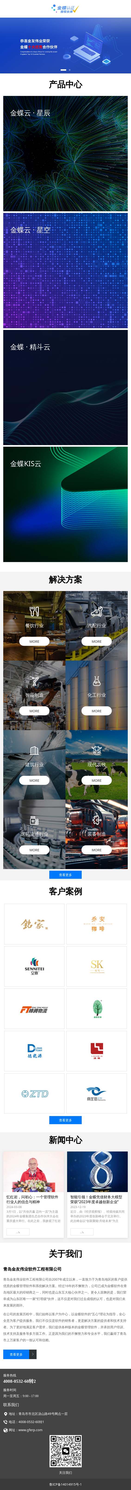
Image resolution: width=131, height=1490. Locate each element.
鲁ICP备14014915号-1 (65, 1484)
